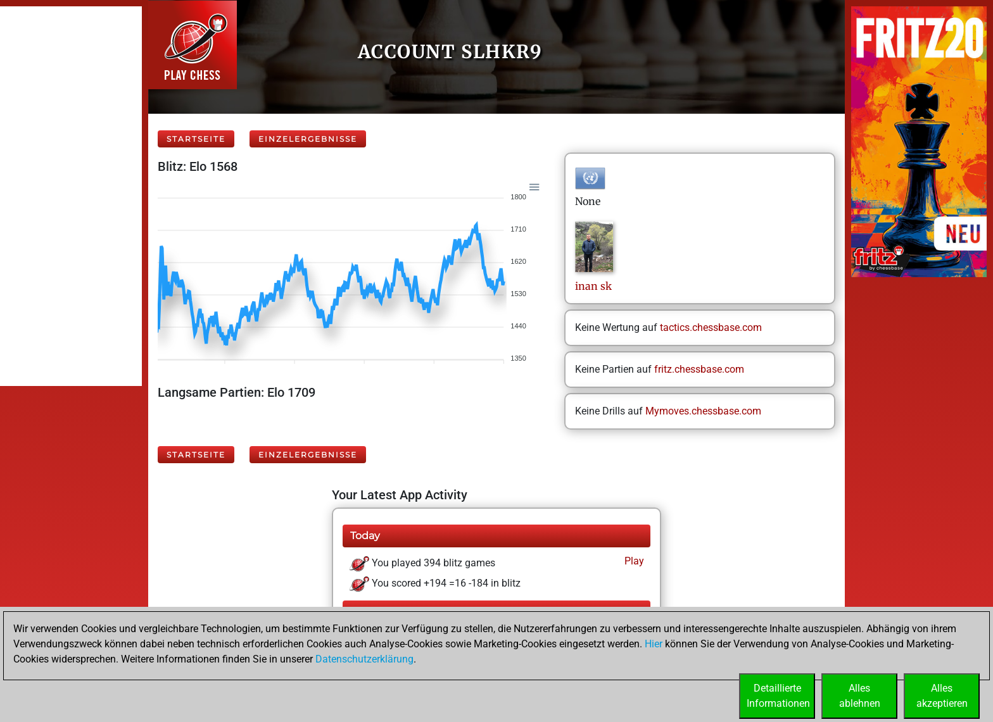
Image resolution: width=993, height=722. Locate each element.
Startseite (196, 139)
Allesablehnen (859, 695)
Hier (653, 644)
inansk (593, 286)
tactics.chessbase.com (711, 327)
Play (633, 561)
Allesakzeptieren (942, 695)
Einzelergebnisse (307, 139)
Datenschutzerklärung (364, 659)
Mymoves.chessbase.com (703, 411)
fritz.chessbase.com (699, 369)
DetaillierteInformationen (778, 695)
